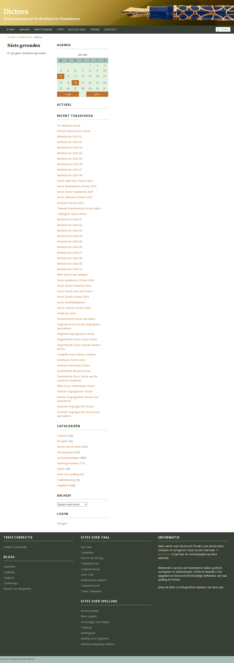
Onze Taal (87, 574)
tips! (60, 29)
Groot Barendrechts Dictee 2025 (76, 186)
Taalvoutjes (11, 583)
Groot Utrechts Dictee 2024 (73, 308)
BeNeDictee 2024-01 (69, 219)
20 (75, 82)
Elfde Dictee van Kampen (72, 274)
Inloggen (62, 523)
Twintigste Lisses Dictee (72, 214)
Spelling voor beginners (95, 638)
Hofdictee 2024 (66, 313)
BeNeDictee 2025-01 (69, 136)
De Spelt (62, 441)
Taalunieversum (90, 569)
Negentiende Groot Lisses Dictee (77, 339)
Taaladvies (87, 552)
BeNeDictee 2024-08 (69, 258)
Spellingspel (88, 633)
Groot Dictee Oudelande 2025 (75, 191)
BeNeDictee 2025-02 (69, 142)
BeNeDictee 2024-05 (69, 241)
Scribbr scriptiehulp (15, 547)
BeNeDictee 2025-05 (69, 158)
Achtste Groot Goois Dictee (73, 131)
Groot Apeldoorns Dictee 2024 (75, 280)
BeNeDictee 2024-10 (69, 269)
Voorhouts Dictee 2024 (71, 360)
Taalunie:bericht (90, 585)
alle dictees (77, 29)
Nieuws (25, 29)
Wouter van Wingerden (17, 588)
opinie (95, 29)
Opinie (61, 468)
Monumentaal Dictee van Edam (76, 319)
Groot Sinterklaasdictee (71, 302)
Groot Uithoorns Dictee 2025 (74, 197)
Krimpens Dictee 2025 (70, 203)
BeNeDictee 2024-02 (69, 225)
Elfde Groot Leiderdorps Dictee (76, 386)
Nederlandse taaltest (93, 580)
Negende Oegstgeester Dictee (75, 334)
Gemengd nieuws (67, 463)
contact (110, 29)
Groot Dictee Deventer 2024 (74, 285)
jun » (97, 94)
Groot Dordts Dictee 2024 (73, 296)
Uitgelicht (63, 485)
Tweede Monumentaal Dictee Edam (79, 208)
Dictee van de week (69, 446)
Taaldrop (86, 627)
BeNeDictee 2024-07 (69, 252)
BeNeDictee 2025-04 (69, 153)
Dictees (16, 11)
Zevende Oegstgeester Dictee (75, 406)
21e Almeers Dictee (68, 125)
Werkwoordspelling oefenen (97, 644)
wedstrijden (43, 29)
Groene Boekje (90, 611)
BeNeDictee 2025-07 (69, 169)
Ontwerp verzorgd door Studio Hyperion (17, 659)
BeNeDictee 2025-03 (69, 147)
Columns (62, 435)
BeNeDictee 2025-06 (69, 164)
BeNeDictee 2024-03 (69, 230)
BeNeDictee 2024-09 (69, 263)
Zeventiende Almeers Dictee (74, 371)
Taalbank (9, 572)
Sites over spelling (68, 474)
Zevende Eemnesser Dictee (73, 365)
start (11, 29)
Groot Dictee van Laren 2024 (74, 291)
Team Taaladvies (91, 591)
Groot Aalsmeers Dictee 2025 (75, 180)
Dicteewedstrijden (68, 457)
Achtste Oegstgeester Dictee (75, 391)
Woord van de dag (92, 558)
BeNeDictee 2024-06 (69, 247)
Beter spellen (89, 616)
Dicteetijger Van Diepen (95, 622)
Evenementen (25, 37)
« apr (68, 94)
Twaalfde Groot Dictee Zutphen (76, 354)
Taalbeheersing (66, 480)
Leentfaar (9, 566)
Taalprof (9, 577)
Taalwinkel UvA (90, 563)
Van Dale (86, 547)
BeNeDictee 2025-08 (69, 175)
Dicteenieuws (65, 452)
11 (60, 76)
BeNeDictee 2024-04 (69, 236)
